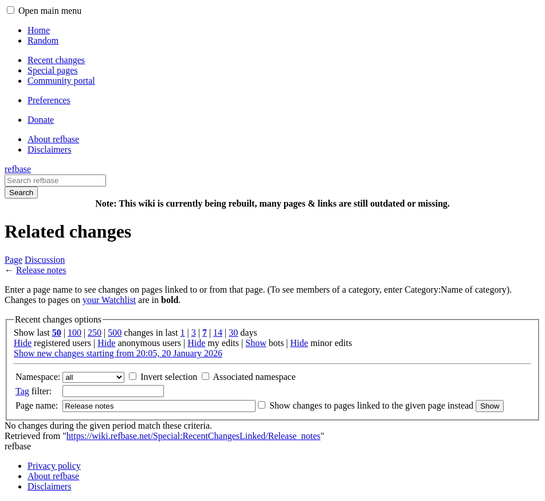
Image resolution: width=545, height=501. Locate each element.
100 (74, 332)
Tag (22, 391)
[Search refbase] (55, 180)
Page (13, 260)
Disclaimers (49, 486)
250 (94, 332)
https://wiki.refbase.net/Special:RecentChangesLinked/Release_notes (193, 436)
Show (255, 343)
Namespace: (37, 377)
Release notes (41, 270)
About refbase (53, 476)
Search (21, 192)
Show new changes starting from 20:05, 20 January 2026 (118, 353)
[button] (10, 10)
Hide (23, 343)
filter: (33, 391)
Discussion (45, 260)
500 (114, 332)
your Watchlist (109, 300)
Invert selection (168, 377)
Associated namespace (254, 377)
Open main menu (49, 10)
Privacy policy (54, 466)
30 (233, 332)
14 (217, 332)
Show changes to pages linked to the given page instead (371, 405)
